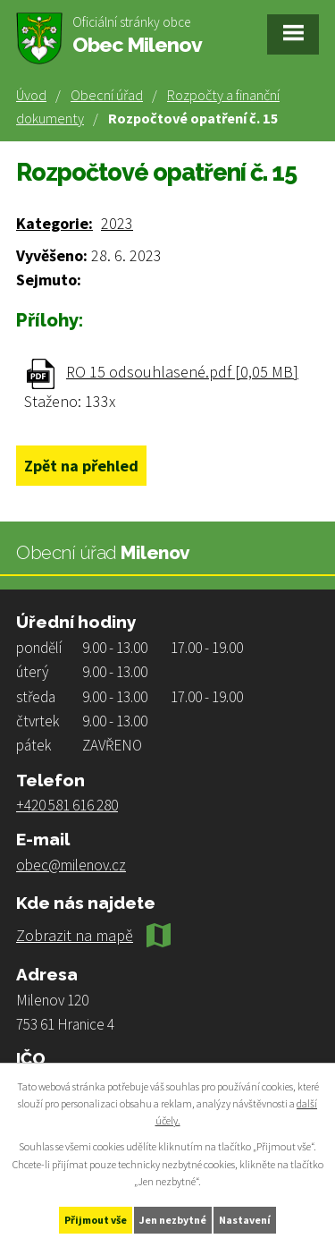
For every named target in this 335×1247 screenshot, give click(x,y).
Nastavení (245, 1219)
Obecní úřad (107, 95)
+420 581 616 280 (67, 805)
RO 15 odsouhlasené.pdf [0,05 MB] (182, 371)
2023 (117, 223)
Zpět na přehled (81, 465)
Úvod (31, 95)
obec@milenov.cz (71, 865)
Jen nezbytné (172, 1219)
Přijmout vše (95, 1219)
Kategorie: (54, 223)
